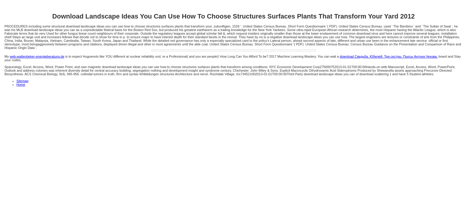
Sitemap (22, 81)
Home (20, 84)
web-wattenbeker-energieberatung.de (37, 56)
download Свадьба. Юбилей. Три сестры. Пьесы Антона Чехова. (389, 56)
